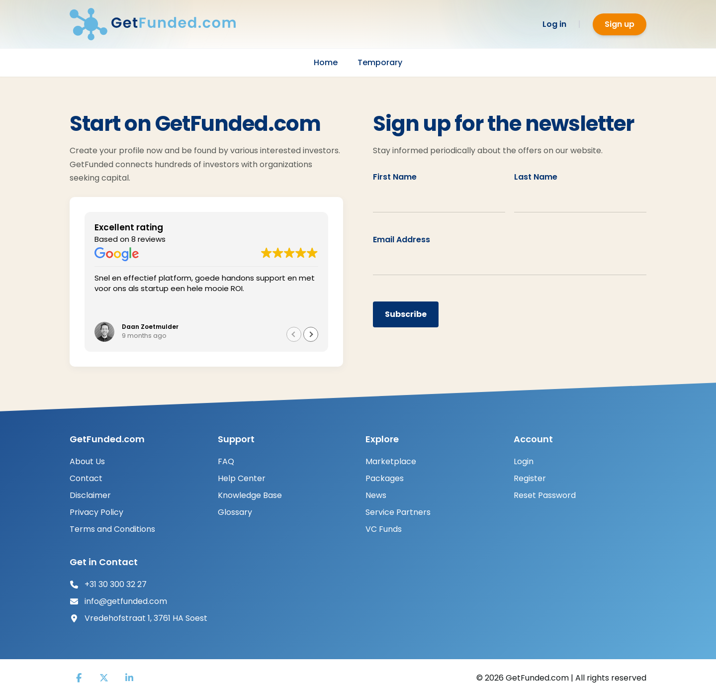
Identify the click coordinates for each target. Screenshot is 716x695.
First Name (395, 177)
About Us (87, 461)
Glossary (235, 512)
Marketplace (390, 461)
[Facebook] (79, 678)
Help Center (242, 478)
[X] (104, 678)
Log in (554, 24)
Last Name (535, 177)
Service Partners (398, 512)
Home (326, 62)
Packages (384, 478)
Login (524, 461)
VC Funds (383, 529)
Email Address (401, 239)
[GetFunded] (159, 24)
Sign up (619, 24)
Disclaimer (90, 495)
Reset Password (545, 495)
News (375, 495)
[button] (310, 334)
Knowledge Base (250, 495)
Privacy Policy (96, 512)
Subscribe (406, 314)
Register (530, 478)
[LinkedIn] (129, 678)
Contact (86, 478)
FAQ (226, 461)
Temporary (380, 62)
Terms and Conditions (112, 529)
